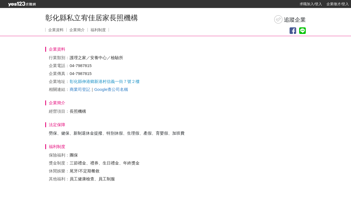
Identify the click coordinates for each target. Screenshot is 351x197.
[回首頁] (22, 4)
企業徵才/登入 (337, 4)
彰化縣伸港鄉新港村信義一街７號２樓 (105, 81)
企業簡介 (77, 30)
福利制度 (98, 30)
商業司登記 (80, 89)
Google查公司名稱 (111, 89)
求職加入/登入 (311, 4)
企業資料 (56, 30)
